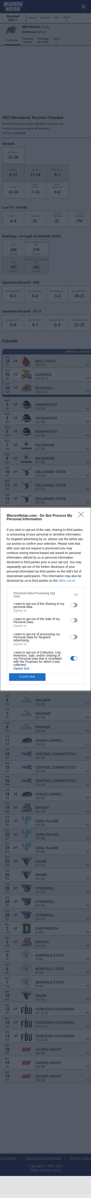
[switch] (74, 605)
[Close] (82, 516)
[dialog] (45, 599)
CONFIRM (27, 677)
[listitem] (45, 595)
